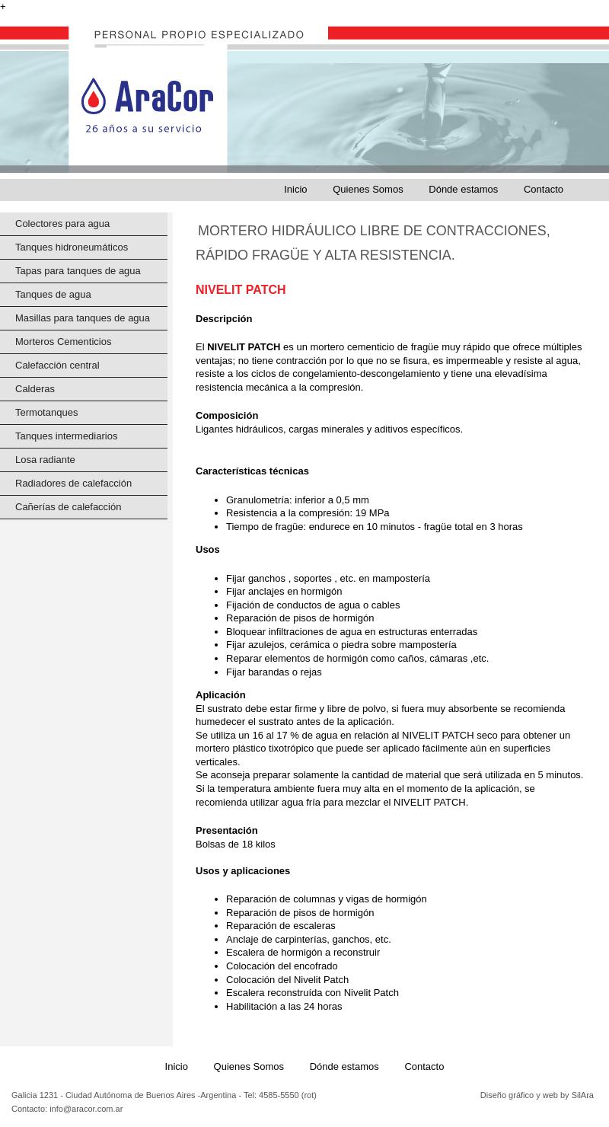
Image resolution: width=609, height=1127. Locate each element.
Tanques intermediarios (66, 436)
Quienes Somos (368, 189)
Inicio (295, 189)
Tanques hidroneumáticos (71, 247)
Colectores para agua (62, 223)
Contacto (543, 189)
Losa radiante (45, 459)
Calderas (35, 388)
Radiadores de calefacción (73, 483)
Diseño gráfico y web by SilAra (537, 1095)
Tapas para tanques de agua (78, 270)
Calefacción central (57, 365)
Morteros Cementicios (63, 341)
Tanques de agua (53, 294)
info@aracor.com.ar (85, 1108)
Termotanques (46, 412)
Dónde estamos (463, 189)
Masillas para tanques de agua (82, 318)
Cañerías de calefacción (68, 506)
